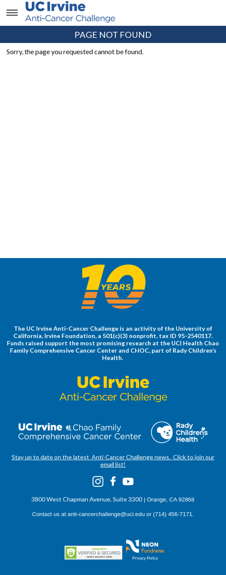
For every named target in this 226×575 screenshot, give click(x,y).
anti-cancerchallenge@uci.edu (106, 514)
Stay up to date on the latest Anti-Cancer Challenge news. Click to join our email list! (113, 460)
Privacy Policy (145, 557)
